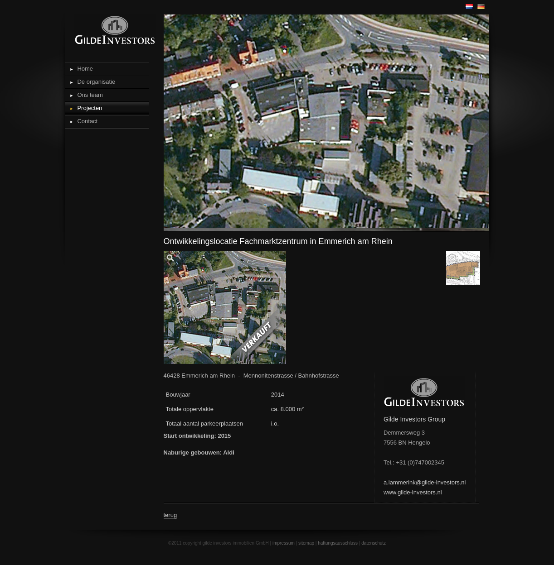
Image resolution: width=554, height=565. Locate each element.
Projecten (89, 108)
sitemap (306, 543)
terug (170, 515)
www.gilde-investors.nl (413, 492)
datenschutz (373, 543)
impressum (283, 543)
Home (85, 68)
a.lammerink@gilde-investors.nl (425, 482)
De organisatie (96, 81)
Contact (87, 121)
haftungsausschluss (338, 543)
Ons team (89, 94)
